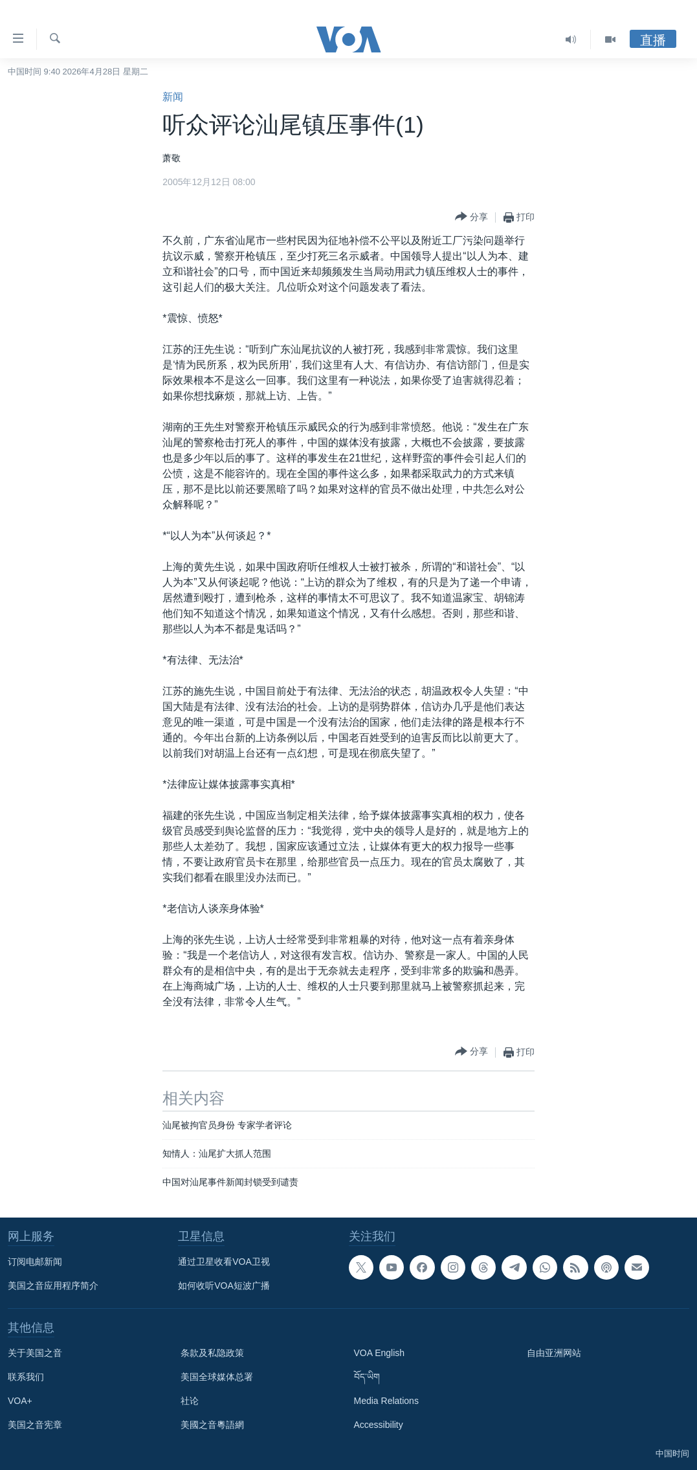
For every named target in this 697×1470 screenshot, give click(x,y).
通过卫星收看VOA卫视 (224, 1261)
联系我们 (26, 1377)
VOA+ (20, 1401)
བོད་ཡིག (367, 1377)
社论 (190, 1401)
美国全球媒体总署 (217, 1377)
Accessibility (378, 1425)
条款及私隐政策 (212, 1353)
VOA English (379, 1353)
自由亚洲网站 (554, 1353)
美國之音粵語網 (212, 1425)
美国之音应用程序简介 (53, 1285)
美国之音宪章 (35, 1425)
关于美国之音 (35, 1353)
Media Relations (386, 1401)
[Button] (471, 217)
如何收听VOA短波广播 (224, 1285)
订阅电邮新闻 (35, 1261)
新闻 (172, 96)
